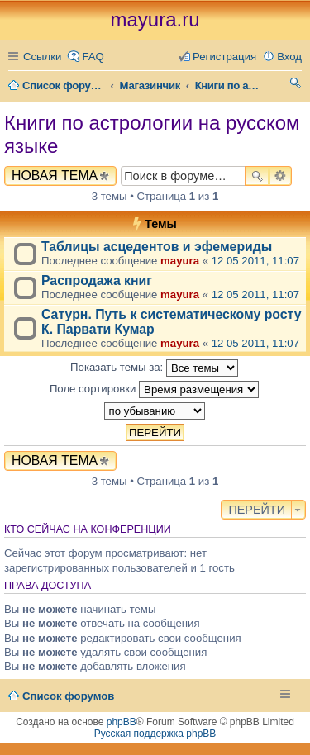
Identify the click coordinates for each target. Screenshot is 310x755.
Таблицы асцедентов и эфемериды (156, 247)
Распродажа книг (96, 280)
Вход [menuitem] (289, 56)
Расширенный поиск (280, 176)
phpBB (121, 722)
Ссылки (42, 56)
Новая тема (55, 176)
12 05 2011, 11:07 (255, 260)
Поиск (257, 176)
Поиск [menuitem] (295, 85)
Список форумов (68, 696)
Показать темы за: (154, 368)
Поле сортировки (154, 389)
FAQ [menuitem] (92, 56)
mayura (179, 260)
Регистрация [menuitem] (224, 56)
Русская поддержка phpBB (155, 733)
